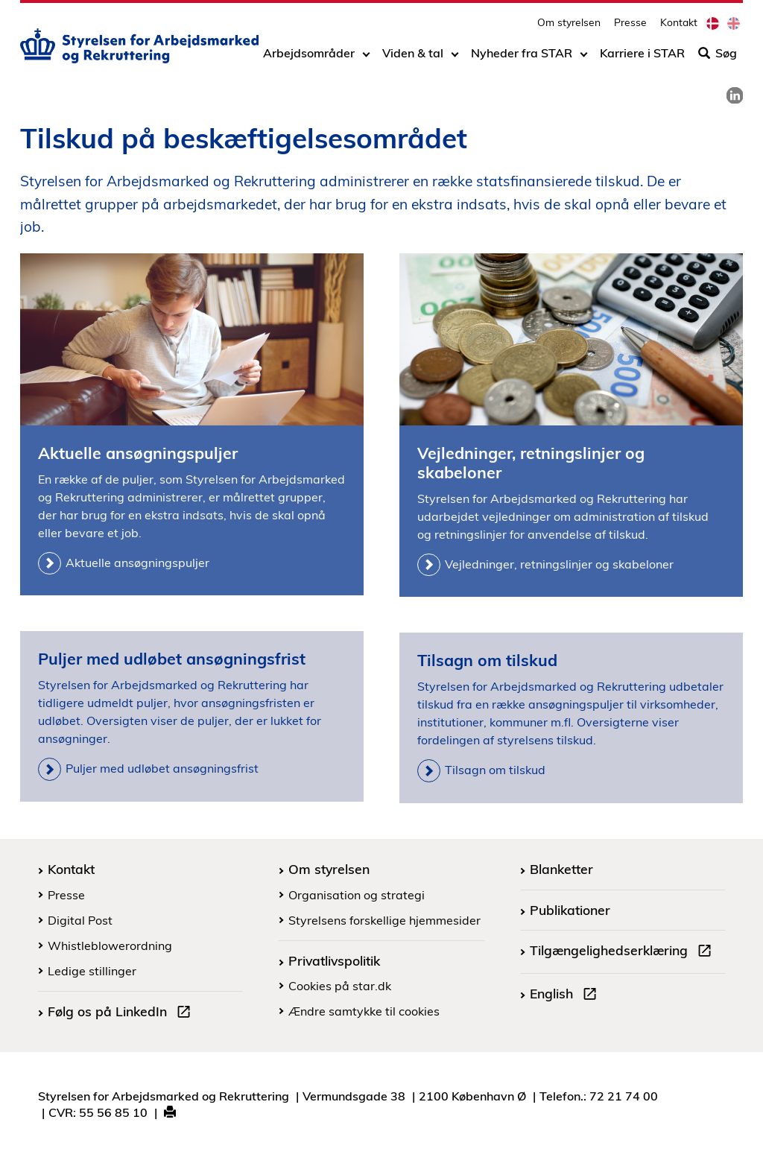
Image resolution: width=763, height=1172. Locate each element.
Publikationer (570, 910)
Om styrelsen (569, 26)
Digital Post (80, 920)
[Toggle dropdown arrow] (366, 57)
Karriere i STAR (642, 57)
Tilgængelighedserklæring (624, 952)
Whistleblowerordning (110, 945)
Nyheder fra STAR (521, 57)
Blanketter (561, 869)
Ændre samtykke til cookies (364, 1011)
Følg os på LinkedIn (122, 1013)
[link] (734, 95)
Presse (630, 26)
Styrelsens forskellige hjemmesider (384, 920)
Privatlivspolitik (334, 960)
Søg (717, 57)
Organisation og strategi (356, 894)
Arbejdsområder (309, 57)
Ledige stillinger (92, 970)
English (566, 995)
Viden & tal (412, 57)
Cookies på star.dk (339, 985)
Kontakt (678, 26)
